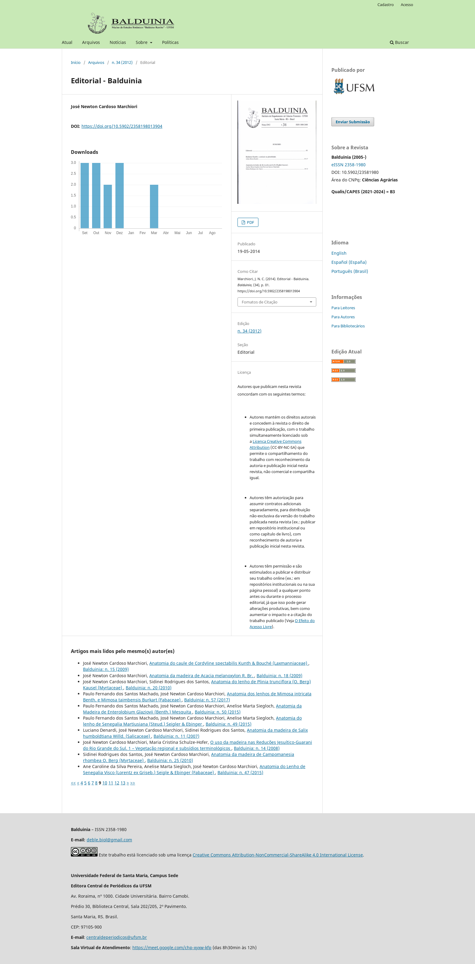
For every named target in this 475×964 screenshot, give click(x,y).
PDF (250, 222)
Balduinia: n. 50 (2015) (218, 712)
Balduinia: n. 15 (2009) (106, 669)
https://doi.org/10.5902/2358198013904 (121, 126)
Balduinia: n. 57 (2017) (207, 700)
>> (132, 783)
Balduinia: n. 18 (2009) (279, 675)
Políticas (170, 42)
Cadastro (385, 4)
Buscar (399, 42)
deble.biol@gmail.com (109, 840)
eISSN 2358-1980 (348, 164)
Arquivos (91, 42)
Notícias (118, 42)
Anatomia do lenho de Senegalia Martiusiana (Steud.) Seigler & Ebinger (192, 721)
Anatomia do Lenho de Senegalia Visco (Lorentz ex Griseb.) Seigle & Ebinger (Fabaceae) (194, 769)
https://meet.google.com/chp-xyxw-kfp (171, 947)
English (339, 253)
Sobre (142, 42)
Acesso (407, 4)
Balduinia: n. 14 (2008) (257, 748)
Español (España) (349, 262)
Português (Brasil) (349, 271)
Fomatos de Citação (259, 302)
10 (104, 783)
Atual (67, 42)
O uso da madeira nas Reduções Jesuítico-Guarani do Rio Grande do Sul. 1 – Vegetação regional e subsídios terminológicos (197, 745)
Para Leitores (343, 307)
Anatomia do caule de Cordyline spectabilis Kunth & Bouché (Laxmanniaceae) (228, 663)
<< (73, 783)
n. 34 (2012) (122, 62)
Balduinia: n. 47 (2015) (240, 772)
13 (123, 783)
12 (117, 783)
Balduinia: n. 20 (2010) (148, 688)
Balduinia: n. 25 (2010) (170, 760)
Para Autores (343, 317)
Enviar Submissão (353, 121)
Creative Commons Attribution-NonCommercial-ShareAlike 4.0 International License (278, 855)
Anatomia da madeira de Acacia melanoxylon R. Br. (201, 675)
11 (110, 783)
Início (76, 62)
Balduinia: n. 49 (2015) (228, 724)
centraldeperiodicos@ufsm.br (116, 937)
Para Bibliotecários (348, 326)
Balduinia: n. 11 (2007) (176, 736)
